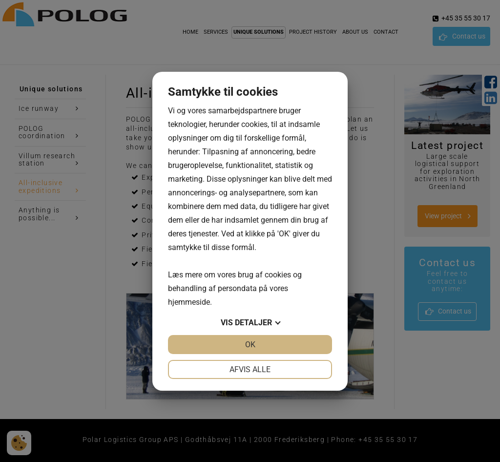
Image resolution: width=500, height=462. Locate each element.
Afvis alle (250, 369)
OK (250, 344)
